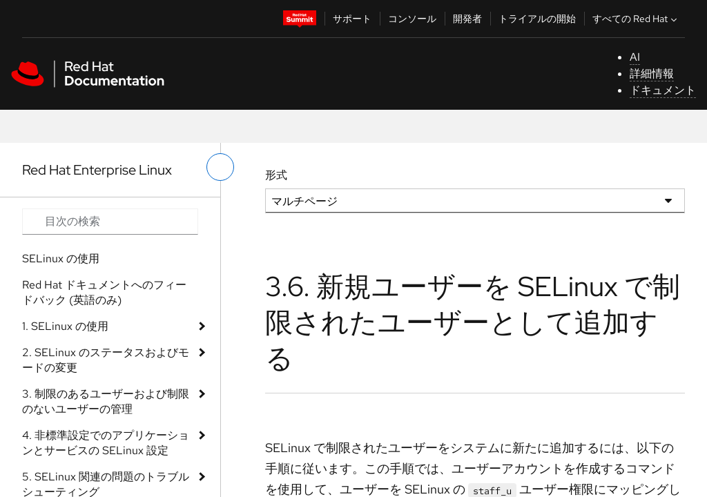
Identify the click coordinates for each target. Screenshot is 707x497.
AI (635, 57)
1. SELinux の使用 (65, 326)
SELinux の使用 (60, 258)
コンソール (412, 18)
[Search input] (110, 221)
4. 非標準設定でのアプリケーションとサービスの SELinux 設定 (105, 443)
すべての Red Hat (636, 18)
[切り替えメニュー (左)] (220, 167)
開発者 (467, 18)
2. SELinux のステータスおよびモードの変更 (105, 360)
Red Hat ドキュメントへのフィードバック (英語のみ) (104, 292)
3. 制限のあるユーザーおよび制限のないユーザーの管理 (105, 401)
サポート (352, 18)
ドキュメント (663, 90)
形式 (276, 175)
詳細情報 (652, 73)
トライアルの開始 (537, 18)
